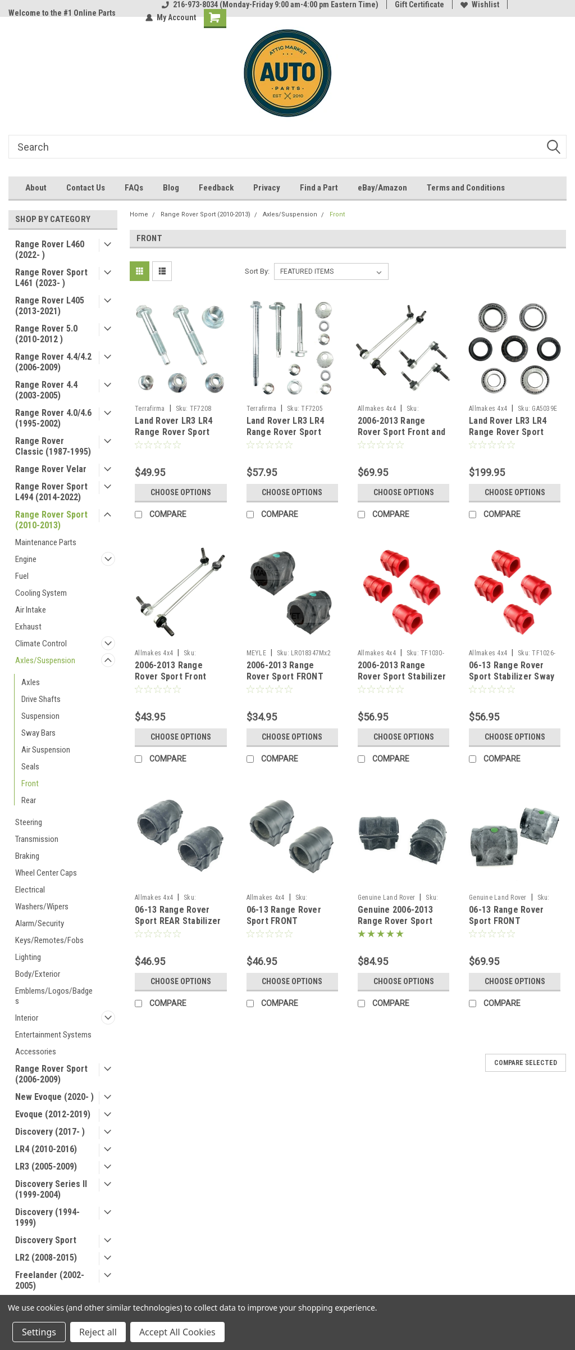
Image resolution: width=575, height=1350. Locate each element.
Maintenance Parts (45, 542)
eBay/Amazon (382, 188)
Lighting (28, 957)
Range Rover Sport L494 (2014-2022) (51, 491)
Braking (27, 856)
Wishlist (479, 4)
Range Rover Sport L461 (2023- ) (51, 277)
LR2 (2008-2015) (46, 1257)
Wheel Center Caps (46, 873)
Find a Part (319, 188)
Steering (28, 822)
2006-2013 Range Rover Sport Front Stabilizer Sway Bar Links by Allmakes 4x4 (178, 682)
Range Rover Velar (50, 469)
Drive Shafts (41, 699)
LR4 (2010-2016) (46, 1149)
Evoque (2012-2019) (52, 1114)
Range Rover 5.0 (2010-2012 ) (46, 334)
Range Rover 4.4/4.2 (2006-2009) (53, 362)
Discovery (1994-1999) (47, 1217)
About (36, 188)
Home (139, 214)
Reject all (98, 1332)
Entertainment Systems (53, 1035)
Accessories (35, 1052)
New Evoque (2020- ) (54, 1096)
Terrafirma (150, 409)
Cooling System (41, 593)
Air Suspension (45, 750)
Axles (30, 682)
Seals (30, 767)
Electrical (30, 890)
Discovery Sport (45, 1240)
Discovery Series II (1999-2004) (51, 1189)
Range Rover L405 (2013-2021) (49, 305)
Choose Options (180, 492)
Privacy (266, 188)
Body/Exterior (37, 974)
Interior (26, 1018)
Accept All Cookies (177, 1332)
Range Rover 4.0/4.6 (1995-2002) (53, 418)
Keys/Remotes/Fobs (49, 940)
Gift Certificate (419, 4)
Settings (39, 1332)
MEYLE (256, 653)
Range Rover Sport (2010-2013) (51, 520)
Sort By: (257, 271)
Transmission (36, 839)
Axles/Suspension (45, 660)
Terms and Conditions (466, 188)
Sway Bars (38, 733)
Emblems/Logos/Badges (54, 996)
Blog (171, 188)
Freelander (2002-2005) (49, 1280)
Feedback (216, 188)
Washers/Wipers (42, 906)
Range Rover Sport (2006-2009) (51, 1074)
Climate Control (41, 643)
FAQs (134, 188)
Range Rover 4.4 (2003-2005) (46, 390)
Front (30, 783)
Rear (28, 800)
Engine (25, 559)
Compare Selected (525, 1063)
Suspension (40, 716)
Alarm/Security (39, 923)
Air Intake (30, 610)
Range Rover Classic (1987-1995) (53, 446)
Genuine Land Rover (387, 897)
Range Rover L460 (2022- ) (49, 249)
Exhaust (28, 627)
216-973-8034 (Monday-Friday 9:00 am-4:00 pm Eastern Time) (270, 4)
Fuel (22, 576)
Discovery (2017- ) (50, 1131)
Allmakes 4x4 (377, 409)
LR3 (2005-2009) (46, 1166)
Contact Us (85, 188)
